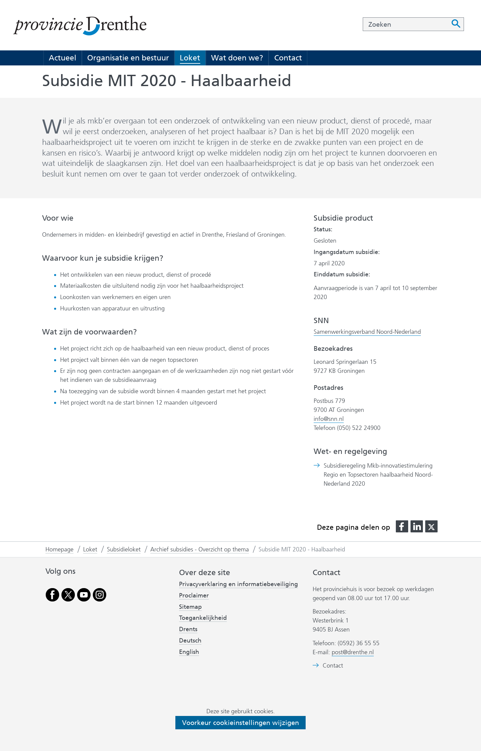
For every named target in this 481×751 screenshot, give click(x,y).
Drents (188, 629)
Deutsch (190, 640)
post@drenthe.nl (353, 652)
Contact (288, 57)
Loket (190, 57)
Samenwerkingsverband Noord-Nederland (367, 332)
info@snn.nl (329, 419)
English (189, 652)
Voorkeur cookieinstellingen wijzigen (240, 723)
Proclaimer (194, 595)
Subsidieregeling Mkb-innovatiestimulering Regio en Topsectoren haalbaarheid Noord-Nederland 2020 (378, 475)
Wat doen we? (237, 57)
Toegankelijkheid (203, 617)
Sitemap (190, 606)
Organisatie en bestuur (128, 57)
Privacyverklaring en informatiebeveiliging (238, 584)
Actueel (62, 57)
